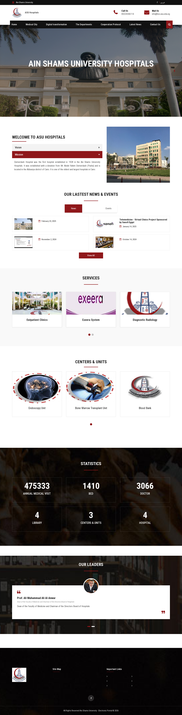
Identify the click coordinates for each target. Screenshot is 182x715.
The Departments (84, 24)
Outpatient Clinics (36, 320)
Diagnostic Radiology (145, 320)
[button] (89, 335)
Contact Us (155, 24)
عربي (162, 2)
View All (91, 255)
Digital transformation (56, 24)
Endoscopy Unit (37, 408)
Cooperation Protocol (111, 24)
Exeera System (91, 320)
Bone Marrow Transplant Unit (91, 408)
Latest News (135, 24)
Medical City (31, 24)
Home (14, 24)
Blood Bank (145, 408)
